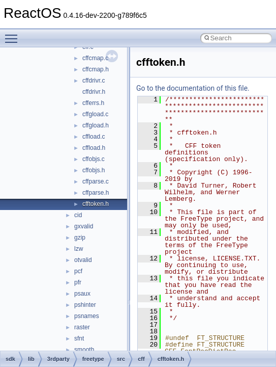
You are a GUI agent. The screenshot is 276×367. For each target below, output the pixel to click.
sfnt (79, 338)
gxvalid (83, 226)
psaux (82, 293)
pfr (77, 282)
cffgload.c (95, 114)
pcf (78, 271)
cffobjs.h (93, 170)
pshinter (85, 304)
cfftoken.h (95, 203)
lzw (78, 248)
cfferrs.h (93, 103)
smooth (84, 349)
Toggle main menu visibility (13, 34)
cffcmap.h (95, 69)
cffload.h (93, 147)
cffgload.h (95, 125)
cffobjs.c (93, 159)
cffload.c (93, 136)
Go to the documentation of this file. (193, 88)
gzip (79, 237)
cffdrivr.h (93, 91)
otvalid (83, 260)
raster (82, 327)
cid (78, 215)
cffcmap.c (95, 58)
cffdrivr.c (93, 80)
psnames (86, 316)
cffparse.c (95, 181)
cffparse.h (95, 192)
